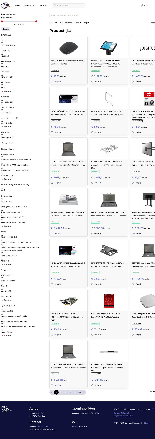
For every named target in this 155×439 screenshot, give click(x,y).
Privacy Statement (121, 413)
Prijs (87, 22)
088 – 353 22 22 (44, 426)
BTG (152, 409)
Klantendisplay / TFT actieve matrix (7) (15, 164)
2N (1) (3, 39)
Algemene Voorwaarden (123, 416)
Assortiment (29, 5)
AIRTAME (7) (5, 81)
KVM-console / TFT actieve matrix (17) (15, 169)
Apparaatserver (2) (8, 331)
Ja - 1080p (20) (7, 101)
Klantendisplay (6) (7, 153)
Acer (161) (4, 65)
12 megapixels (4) (7, 136)
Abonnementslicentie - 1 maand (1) (13, 221)
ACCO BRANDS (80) (8, 60)
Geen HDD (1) (6, 290)
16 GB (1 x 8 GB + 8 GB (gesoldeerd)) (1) (16, 241)
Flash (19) (4, 285)
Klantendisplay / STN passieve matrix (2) (16, 159)
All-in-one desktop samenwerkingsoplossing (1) (18, 326)
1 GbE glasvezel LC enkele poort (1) (14, 206)
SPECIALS (56, 22)
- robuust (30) (6, 200)
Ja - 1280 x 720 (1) (8, 106)
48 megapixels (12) (8, 142)
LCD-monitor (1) (7, 174)
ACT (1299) (5, 71)
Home (17, 5)
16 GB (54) (5, 260)
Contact (44, 5)
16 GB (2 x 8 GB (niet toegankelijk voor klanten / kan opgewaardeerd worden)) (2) (20, 247)
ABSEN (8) (5, 55)
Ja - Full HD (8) (6, 122)
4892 (79, 392)
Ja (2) (3, 189)
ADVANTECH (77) (7, 76)
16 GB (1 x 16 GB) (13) (9, 236)
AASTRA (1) (5, 50)
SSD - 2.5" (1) (6, 295)
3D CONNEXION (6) (8, 44)
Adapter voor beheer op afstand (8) (14, 315)
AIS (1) (3, 87)
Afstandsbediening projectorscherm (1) (15, 320)
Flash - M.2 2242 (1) (8, 280)
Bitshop (147, 423)
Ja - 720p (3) (6, 111)
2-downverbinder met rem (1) (12, 211)
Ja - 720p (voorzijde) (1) (10, 117)
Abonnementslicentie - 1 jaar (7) (12, 216)
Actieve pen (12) (7, 310)
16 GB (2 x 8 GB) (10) (9, 255)
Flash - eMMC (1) (7, 274)
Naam (78, 22)
